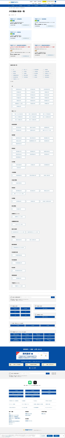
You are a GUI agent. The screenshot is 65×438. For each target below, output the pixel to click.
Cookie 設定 (43, 435)
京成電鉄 (24, 73)
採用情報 (39, 3)
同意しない (49, 435)
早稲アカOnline (53, 3)
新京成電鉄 (35, 73)
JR (13, 69)
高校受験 (20, 5)
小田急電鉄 (35, 71)
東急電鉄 (46, 69)
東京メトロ (24, 69)
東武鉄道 (14, 73)
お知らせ (49, 3)
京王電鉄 (24, 71)
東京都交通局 (35, 69)
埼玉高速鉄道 (25, 77)
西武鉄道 (14, 71)
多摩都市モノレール (47, 73)
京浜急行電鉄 (46, 71)
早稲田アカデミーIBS (28, 413)
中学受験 (13, 5)
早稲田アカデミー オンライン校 (13, 415)
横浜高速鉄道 (46, 75)
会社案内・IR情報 (34, 3)
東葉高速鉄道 (46, 77)
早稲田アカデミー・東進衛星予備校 (14, 418)
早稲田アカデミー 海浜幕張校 (40, 19)
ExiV (9, 413)
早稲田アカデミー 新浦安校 (15, 32)
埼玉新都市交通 (15, 77)
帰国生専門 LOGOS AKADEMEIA (14, 421)
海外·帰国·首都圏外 (44, 5)
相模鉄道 (35, 75)
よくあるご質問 (44, 3)
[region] (32, 436)
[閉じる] (63, 436)
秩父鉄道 (35, 77)
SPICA (10, 419)
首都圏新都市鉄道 (15, 75)
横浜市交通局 (25, 75)
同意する (56, 435)
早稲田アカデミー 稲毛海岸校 (16, 19)
